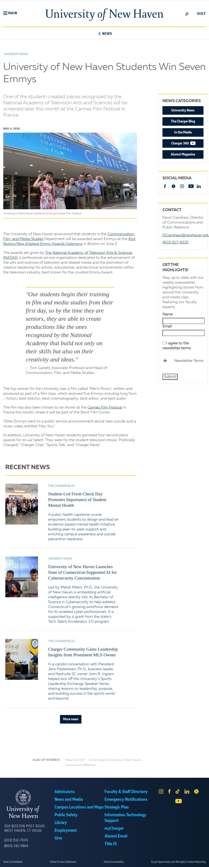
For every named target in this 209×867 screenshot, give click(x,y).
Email (167, 326)
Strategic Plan (116, 807)
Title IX (110, 844)
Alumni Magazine (183, 154)
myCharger (114, 828)
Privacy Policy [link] (135, 860)
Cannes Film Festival (105, 407)
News (104, 34)
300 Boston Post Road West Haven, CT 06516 (24, 828)
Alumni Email (115, 836)
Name (167, 314)
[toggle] (187, 13)
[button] (10, 13)
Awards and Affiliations (80, 765)
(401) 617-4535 (175, 242)
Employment (65, 830)
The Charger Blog (183, 121)
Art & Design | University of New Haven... (116, 760)
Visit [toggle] (201, 14)
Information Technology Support (125, 818)
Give (58, 838)
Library (60, 823)
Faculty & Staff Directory (126, 792)
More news (70, 719)
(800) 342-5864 (16, 846)
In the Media (183, 132)
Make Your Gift (75, 760)
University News (183, 110)
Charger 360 (187, 143)
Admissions (64, 792)
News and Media (68, 799)
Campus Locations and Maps (79, 807)
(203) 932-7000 (16, 840)
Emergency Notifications (125, 799)
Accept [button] (159, 860)
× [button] (205, 858)
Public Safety (66, 815)
